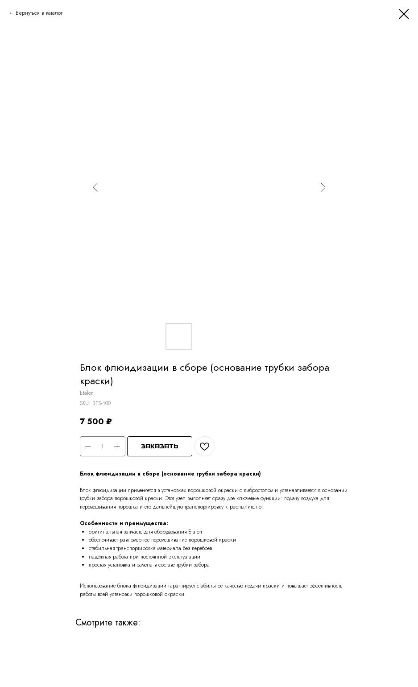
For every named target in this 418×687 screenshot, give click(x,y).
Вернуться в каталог (39, 13)
